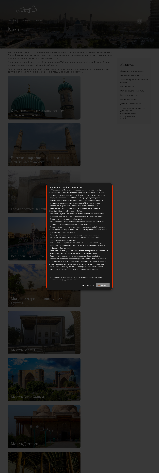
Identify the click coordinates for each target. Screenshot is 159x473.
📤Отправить (102, 285)
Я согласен (89, 285)
